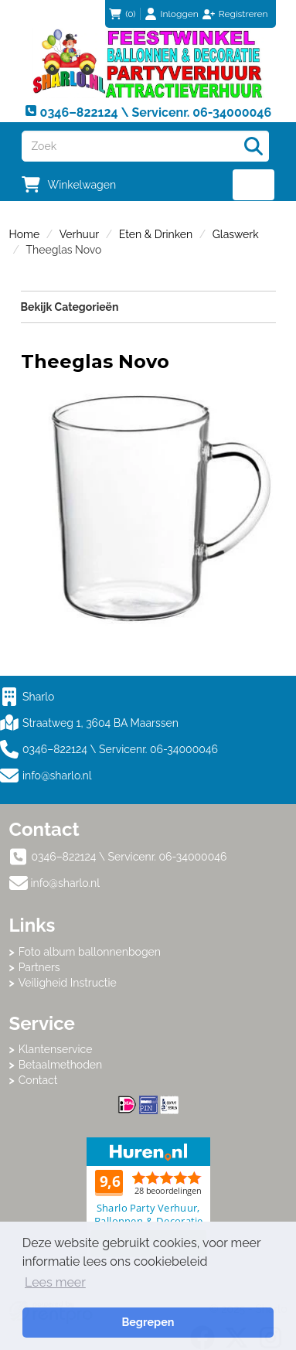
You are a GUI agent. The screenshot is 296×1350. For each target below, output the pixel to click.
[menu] (254, 184)
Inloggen (180, 14)
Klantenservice (56, 1049)
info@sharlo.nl (57, 775)
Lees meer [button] (55, 1282)
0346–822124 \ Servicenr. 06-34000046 (109, 749)
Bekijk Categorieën (148, 306)
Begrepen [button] (147, 1321)
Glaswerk (236, 234)
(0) (122, 14)
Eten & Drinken (155, 234)
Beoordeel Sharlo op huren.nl (148, 1199)
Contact (38, 1080)
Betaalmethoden (61, 1065)
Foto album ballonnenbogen (90, 952)
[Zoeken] (253, 146)
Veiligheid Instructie (68, 983)
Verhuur (79, 234)
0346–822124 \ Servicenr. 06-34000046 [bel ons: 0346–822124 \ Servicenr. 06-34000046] (129, 857)
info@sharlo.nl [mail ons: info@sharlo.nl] (65, 883)
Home (24, 234)
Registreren (243, 14)
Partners (39, 967)
